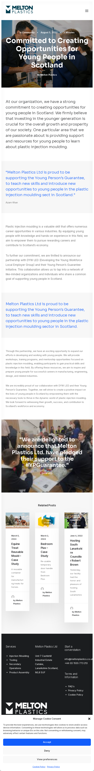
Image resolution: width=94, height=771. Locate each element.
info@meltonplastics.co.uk (79, 659)
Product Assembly (19, 672)
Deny (47, 750)
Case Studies (18, 521)
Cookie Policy (39, 767)
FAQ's (71, 686)
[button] (89, 718)
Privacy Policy (53, 767)
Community (28, 32)
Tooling (13, 660)
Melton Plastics (48, 74)
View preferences (47, 759)
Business (76, 526)
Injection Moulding (19, 655)
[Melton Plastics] (24, 11)
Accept (47, 742)
